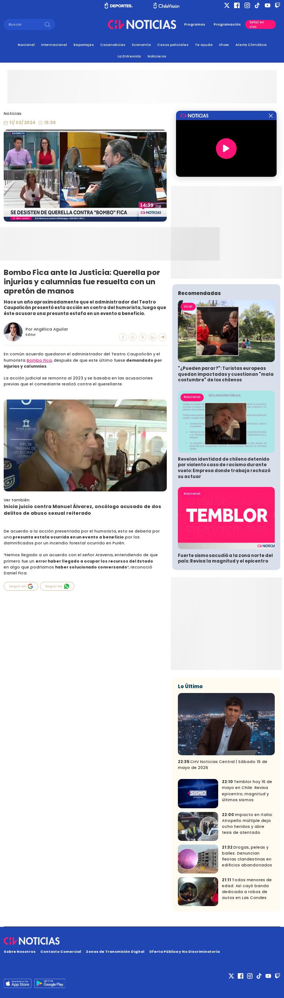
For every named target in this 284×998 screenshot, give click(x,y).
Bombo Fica (39, 360)
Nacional (26, 44)
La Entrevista (129, 56)
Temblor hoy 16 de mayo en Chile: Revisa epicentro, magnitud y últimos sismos (247, 790)
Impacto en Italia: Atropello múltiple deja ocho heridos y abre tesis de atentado (247, 823)
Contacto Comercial (60, 951)
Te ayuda (204, 44)
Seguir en (21, 586)
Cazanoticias (112, 44)
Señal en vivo (257, 24)
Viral (188, 306)
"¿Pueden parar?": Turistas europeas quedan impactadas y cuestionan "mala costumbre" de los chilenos (226, 374)
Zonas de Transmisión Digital (115, 951)
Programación (227, 24)
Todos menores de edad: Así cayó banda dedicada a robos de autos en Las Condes (247, 889)
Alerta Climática (251, 44)
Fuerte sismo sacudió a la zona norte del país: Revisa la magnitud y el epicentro (225, 558)
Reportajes (84, 44)
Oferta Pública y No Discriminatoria (184, 951)
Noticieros (157, 56)
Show (224, 44)
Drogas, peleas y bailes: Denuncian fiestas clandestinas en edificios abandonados (247, 856)
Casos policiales (173, 44)
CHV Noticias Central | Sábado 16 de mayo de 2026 (222, 764)
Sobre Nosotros (20, 951)
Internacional (54, 44)
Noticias (12, 113)
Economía (141, 44)
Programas (194, 24)
